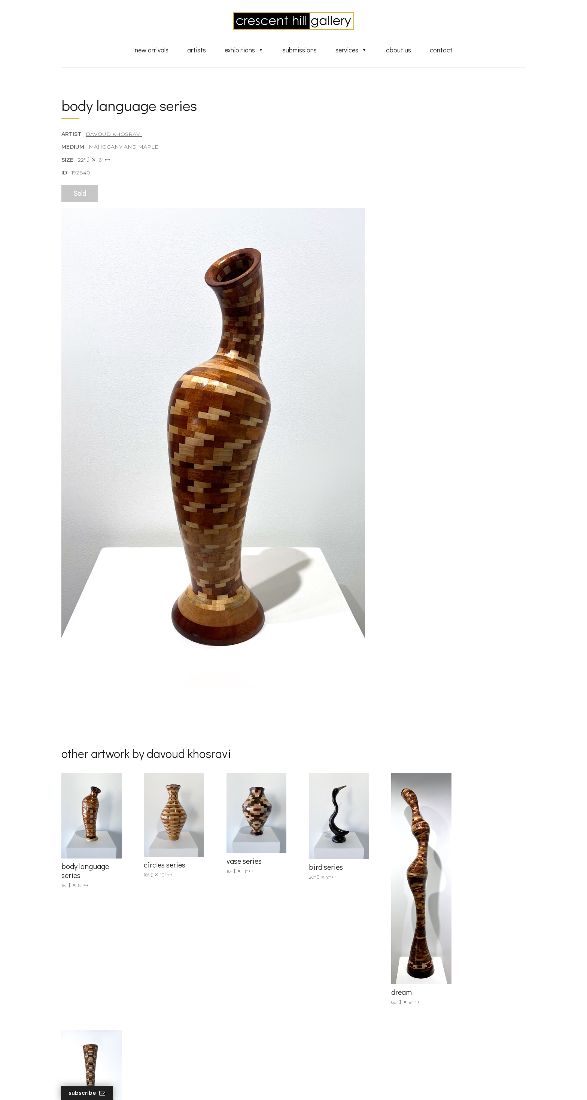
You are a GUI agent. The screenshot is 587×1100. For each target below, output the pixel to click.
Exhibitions (244, 49)
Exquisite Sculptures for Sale (341, 991)
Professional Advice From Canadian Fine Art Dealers (351, 1016)
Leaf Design (334, 1085)
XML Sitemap (322, 1052)
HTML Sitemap (324, 1063)
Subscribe (87, 1093)
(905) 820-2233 (202, 970)
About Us (398, 49)
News (312, 1041)
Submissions (300, 49)
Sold (79, 193)
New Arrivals (151, 49)
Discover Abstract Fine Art (338, 1002)
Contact (441, 49)
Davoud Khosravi (114, 134)
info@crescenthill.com (212, 979)
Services (351, 49)
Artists (196, 49)
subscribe (449, 1003)
